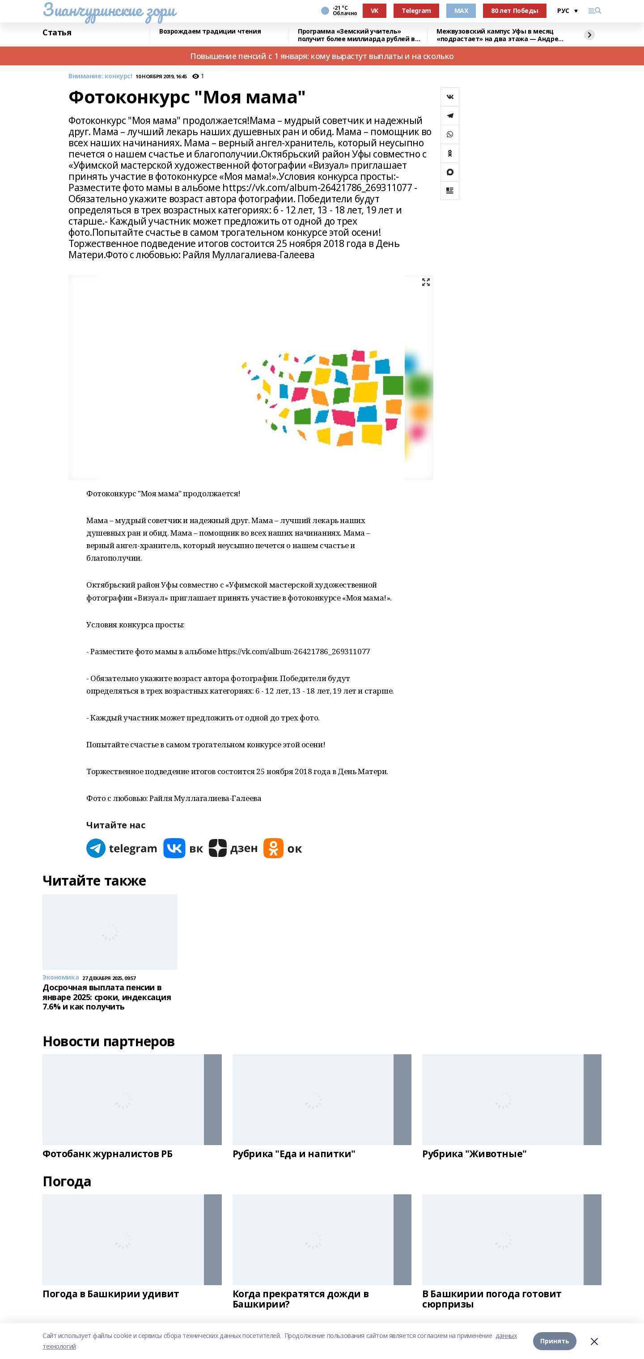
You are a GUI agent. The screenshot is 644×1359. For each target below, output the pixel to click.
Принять (554, 1341)
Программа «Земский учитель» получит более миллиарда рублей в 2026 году (356, 35)
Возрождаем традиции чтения (210, 31)
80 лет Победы (514, 10)
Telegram (416, 10)
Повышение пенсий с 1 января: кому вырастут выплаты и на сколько (322, 56)
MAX (461, 10)
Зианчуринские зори (108, 9)
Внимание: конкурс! (100, 76)
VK (374, 10)
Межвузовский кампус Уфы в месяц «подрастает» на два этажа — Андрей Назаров (499, 35)
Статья (56, 33)
